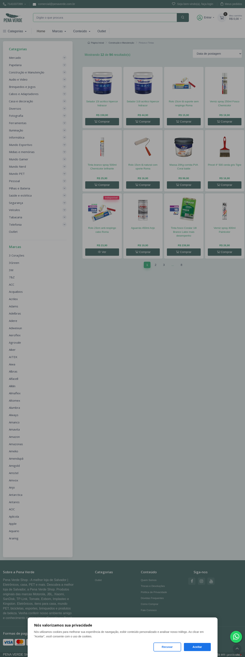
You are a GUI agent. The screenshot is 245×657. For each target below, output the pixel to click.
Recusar (167, 646)
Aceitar (197, 646)
